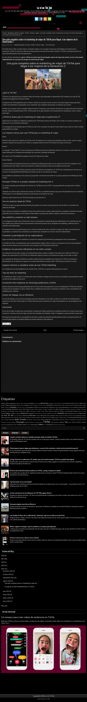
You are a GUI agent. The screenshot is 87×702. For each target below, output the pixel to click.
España (32, 409)
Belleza (8, 405)
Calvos (30, 405)
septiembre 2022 (8, 578)
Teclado (13, 422)
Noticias (7, 417)
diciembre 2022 (8, 571)
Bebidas (3, 405)
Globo (39, 411)
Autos (73, 403)
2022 (2, 569)
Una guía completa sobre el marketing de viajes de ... (21, 583)
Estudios (45, 409)
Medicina (43, 415)
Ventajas (19, 424)
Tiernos (41, 422)
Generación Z (33, 411)
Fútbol (12, 411)
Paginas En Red (45, 699)
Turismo (32, 33)
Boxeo (18, 405)
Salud (42, 419)
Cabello (26, 405)
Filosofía (78, 409)
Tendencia (31, 422)
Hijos (66, 411)
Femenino (73, 409)
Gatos (28, 411)
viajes (42, 59)
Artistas (59, 403)
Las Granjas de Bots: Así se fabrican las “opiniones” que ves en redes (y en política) (37, 515)
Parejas (24, 417)
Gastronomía (22, 411)
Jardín (66, 413)
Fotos (8, 411)
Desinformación (64, 407)
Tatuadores (4, 422)
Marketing (11, 33)
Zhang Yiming (61, 424)
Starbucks (79, 419)
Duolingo (3, 409)
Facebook (50, 409)
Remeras (35, 419)
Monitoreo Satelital (64, 415)
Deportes (52, 407)
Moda (57, 415)
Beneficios (13, 405)
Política (53, 417)
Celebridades (50, 405)
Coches (71, 405)
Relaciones (29, 419)
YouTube (55, 424)
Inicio (4, 27)
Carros (40, 405)
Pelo (42, 417)
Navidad (84, 415)
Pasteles (34, 417)
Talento (84, 419)
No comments (50, 45)
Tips (66, 422)
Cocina (75, 405)
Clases (67, 405)
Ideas (13, 413)
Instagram (31, 413)
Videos (40, 424)
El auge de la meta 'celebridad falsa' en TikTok (19, 587)
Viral (45, 424)
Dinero (71, 407)
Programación (63, 417)
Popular (57, 417)
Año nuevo (37, 403)
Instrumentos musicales (40, 413)
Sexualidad (62, 419)
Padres (12, 417)
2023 (2, 565)
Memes (53, 415)
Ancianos (26, 403)
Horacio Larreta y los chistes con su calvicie (24, 538)
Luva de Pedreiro (18, 415)
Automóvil (68, 403)
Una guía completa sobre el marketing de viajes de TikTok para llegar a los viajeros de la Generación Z (40, 40)
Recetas (11, 419)
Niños (3, 417)
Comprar (7, 407)
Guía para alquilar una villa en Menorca (23, 504)
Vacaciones (4, 424)
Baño (84, 403)
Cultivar (23, 407)
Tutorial (83, 422)
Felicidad (67, 409)
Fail (54, 409)
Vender (15, 424)
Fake (57, 409)
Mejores (48, 415)
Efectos (21, 409)
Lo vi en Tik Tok (44, 8)
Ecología (9, 409)
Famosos (62, 409)
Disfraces (76, 407)
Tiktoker (61, 422)
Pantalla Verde (18, 417)
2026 (2, 556)
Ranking (78, 417)
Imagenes (17, 413)
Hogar (75, 411)
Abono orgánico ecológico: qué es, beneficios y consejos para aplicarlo (33, 527)
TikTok (27, 33)
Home (5, 33)
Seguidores (48, 419)
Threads (37, 422)
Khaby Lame (82, 413)
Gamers (16, 411)
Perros (45, 417)
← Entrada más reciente (9, 330)
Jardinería (71, 413)
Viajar (37, 33)
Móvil (70, 415)
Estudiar (40, 409)
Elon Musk (26, 409)
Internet (61, 413)
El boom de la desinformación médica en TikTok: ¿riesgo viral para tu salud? (35, 471)
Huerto (3, 413)
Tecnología (20, 422)
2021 (2, 606)
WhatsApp (50, 424)
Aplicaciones (44, 403)
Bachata (77, 403)
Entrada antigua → (79, 330)
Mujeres (75, 415)
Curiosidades (30, 407)
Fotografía (3, 411)
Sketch (67, 419)
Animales (31, 403)
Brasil (22, 405)
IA (10, 413)
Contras (19, 407)
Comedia (80, 405)
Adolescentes (5, 403)
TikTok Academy (55, 422)
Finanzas (83, 409)
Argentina (51, 403)
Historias (70, 411)
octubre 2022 (7, 574)
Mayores (38, 415)
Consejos (13, 407)
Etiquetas (15, 433)
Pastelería (28, 417)
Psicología (73, 417)
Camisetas (35, 405)
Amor (22, 403)
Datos (39, 407)
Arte (55, 403)
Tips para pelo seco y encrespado (21, 482)
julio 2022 (6, 591)
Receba (7, 419)
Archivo (24, 433)
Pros (68, 417)
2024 (2, 562)
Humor (8, 413)
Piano (48, 417)
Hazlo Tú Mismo (59, 411)
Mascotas (32, 415)
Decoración (45, 407)
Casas (43, 405)
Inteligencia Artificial (52, 413)
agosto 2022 (7, 581)
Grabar (42, 411)
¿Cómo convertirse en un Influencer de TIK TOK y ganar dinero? (31, 493)
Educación (15, 409)
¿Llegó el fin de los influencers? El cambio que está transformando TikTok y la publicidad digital (42, 459)
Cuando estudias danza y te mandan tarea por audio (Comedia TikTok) (33, 437)
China (55, 405)
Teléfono (27, 422)
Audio (62, 403)
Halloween (51, 411)
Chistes (59, 405)
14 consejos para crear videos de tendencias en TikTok (27, 617)
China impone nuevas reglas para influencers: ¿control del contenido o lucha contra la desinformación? (44, 448)
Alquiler (18, 403)
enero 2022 (6, 601)
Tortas (69, 422)
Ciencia (63, 405)
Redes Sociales (19, 33)
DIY (85, 407)
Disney (81, 407)
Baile (81, 403)
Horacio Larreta (82, 411)
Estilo (36, 409)
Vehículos (10, 424)
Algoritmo (13, 403)
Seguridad (55, 419)
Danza (36, 407)
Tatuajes (9, 422)
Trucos (74, 422)
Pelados (38, 417)
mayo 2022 (6, 595)
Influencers (24, 413)
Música (79, 415)
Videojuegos (34, 424)
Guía (46, 411)
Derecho (57, 407)
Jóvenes (76, 413)
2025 (2, 559)
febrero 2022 (7, 598)
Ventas (24, 424)
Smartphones (72, 419)
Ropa (39, 419)
